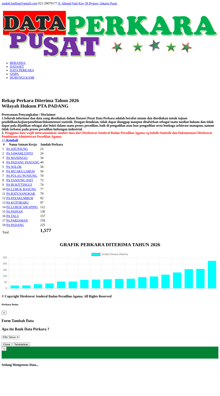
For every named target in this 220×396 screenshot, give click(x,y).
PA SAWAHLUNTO (19, 153)
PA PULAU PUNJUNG (21, 175)
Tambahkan (21, 344)
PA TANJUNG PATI (19, 180)
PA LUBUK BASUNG (21, 189)
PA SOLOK (14, 167)
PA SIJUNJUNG (17, 149)
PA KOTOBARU (17, 202)
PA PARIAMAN (17, 220)
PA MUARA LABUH (20, 171)
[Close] (4, 313)
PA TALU (12, 216)
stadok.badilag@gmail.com (19, 3)
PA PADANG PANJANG (22, 162)
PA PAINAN (14, 211)
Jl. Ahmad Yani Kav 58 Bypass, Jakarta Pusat (87, 3)
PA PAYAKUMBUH (19, 198)
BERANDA (17, 63)
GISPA (14, 74)
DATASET (17, 66)
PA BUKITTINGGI (19, 184)
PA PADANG (15, 225)
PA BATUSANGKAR (20, 193)
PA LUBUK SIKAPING (22, 207)
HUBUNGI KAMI (22, 77)
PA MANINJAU (17, 158)
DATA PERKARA (22, 70)
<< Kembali (10, 140)
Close (6, 344)
